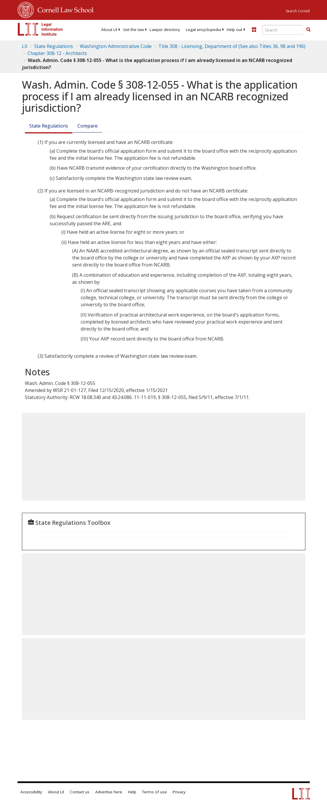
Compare (87, 126)
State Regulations (53, 46)
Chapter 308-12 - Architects (57, 53)
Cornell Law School (64, 9)
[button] (308, 29)
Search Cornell (298, 10)
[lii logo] (40, 29)
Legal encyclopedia (203, 29)
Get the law (133, 29)
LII (24, 46)
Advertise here (108, 791)
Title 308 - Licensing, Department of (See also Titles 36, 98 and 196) (231, 46)
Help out (234, 29)
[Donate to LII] (254, 29)
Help (132, 791)
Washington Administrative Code (116, 46)
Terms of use (154, 791)
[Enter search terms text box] (282, 30)
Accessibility (31, 791)
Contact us (79, 791)
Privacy (179, 791)
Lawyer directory (165, 29)
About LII (109, 29)
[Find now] (308, 30)
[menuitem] (109, 29)
